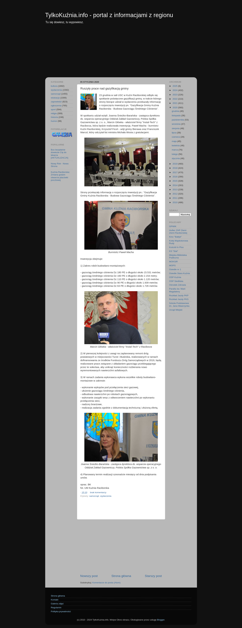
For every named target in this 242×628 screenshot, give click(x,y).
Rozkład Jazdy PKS (179, 299)
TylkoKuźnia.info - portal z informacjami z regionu (109, 15)
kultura (54, 86)
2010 (175, 202)
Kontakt (54, 599)
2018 (175, 168)
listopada (176, 115)
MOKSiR (173, 261)
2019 (175, 164)
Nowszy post (89, 576)
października (178, 120)
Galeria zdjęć (57, 603)
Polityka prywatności (61, 611)
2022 (175, 99)
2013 (175, 189)
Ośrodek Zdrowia (177, 285)
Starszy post (153, 576)
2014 (175, 185)
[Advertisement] (121, 53)
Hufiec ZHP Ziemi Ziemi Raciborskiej (178, 231)
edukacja (55, 98)
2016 (175, 176)
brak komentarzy (98, 492)
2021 (175, 103)
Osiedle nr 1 (175, 269)
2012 (175, 194)
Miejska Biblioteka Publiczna (178, 256)
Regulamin (56, 607)
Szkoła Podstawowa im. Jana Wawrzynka (179, 304)
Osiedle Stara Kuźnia (179, 273)
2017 (175, 172)
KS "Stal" (173, 251)
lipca (174, 132)
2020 (175, 107)
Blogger (160, 620)
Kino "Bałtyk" (175, 237)
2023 (175, 94)
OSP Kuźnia (175, 277)
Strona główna (121, 576)
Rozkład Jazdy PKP (179, 295)
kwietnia (176, 145)
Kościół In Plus (176, 247)
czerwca (176, 137)
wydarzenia (105, 496)
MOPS (172, 265)
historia (54, 117)
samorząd (94, 496)
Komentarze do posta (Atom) (106, 582)
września (176, 124)
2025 (175, 86)
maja (174, 141)
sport (53, 109)
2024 (175, 90)
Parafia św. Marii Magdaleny (177, 290)
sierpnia (176, 128)
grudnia (176, 111)
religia (54, 113)
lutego (175, 154)
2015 (175, 181)
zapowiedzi (56, 101)
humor (54, 121)
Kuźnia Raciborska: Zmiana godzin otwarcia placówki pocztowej (60, 176)
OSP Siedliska (176, 281)
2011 (175, 198)
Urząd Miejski (175, 310)
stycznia (176, 158)
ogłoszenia (56, 105)
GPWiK (172, 226)
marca (175, 150)
